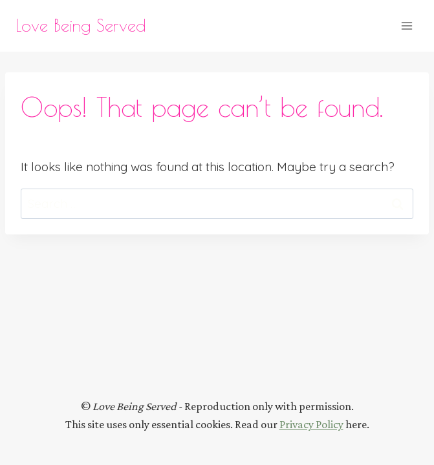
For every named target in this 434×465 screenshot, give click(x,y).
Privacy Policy (311, 424)
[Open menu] (406, 26)
